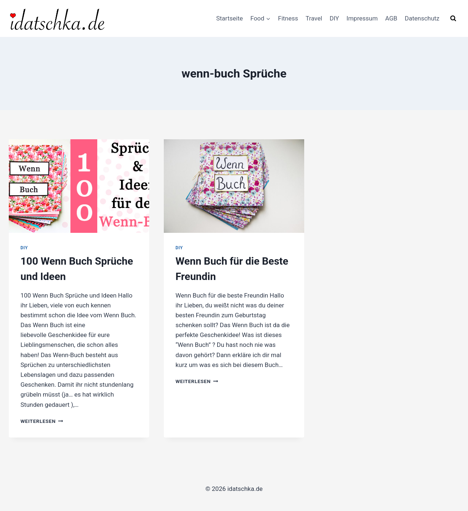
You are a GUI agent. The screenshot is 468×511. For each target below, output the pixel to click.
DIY (334, 18)
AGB (391, 18)
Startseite (229, 18)
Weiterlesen (41, 421)
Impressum (362, 18)
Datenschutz (422, 18)
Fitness (288, 18)
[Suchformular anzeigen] (453, 18)
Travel (314, 18)
